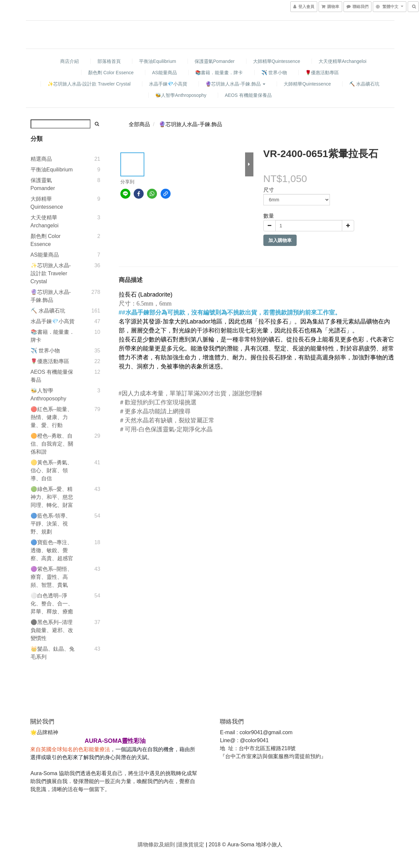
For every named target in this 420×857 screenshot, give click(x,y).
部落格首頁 (109, 61)
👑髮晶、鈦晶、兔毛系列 (52, 653)
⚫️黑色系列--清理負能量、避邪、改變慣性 (52, 630)
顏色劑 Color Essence (111, 72)
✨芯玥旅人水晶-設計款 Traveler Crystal (89, 84)
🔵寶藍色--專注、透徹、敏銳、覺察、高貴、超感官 (52, 550)
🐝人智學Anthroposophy (180, 95)
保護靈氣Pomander (215, 61)
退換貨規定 (191, 844)
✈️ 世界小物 (274, 72)
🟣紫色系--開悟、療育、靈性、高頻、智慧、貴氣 (52, 577)
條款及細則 (161, 844)
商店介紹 (69, 61)
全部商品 (139, 124)
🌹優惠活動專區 (322, 72)
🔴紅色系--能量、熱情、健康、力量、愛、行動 (52, 417)
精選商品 (41, 159)
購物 (143, 844)
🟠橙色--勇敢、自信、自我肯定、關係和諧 (52, 444)
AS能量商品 (164, 72)
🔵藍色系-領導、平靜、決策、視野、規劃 (51, 524)
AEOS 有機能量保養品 (248, 95)
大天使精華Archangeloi (342, 61)
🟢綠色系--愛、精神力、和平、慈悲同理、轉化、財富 (52, 497)
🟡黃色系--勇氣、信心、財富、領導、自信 (52, 470)
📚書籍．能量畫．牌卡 (219, 72)
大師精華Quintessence (276, 61)
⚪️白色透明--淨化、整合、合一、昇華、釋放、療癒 (52, 603)
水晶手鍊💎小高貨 (168, 84)
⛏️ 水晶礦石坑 (364, 84)
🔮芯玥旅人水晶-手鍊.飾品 (235, 84)
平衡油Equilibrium (157, 61)
